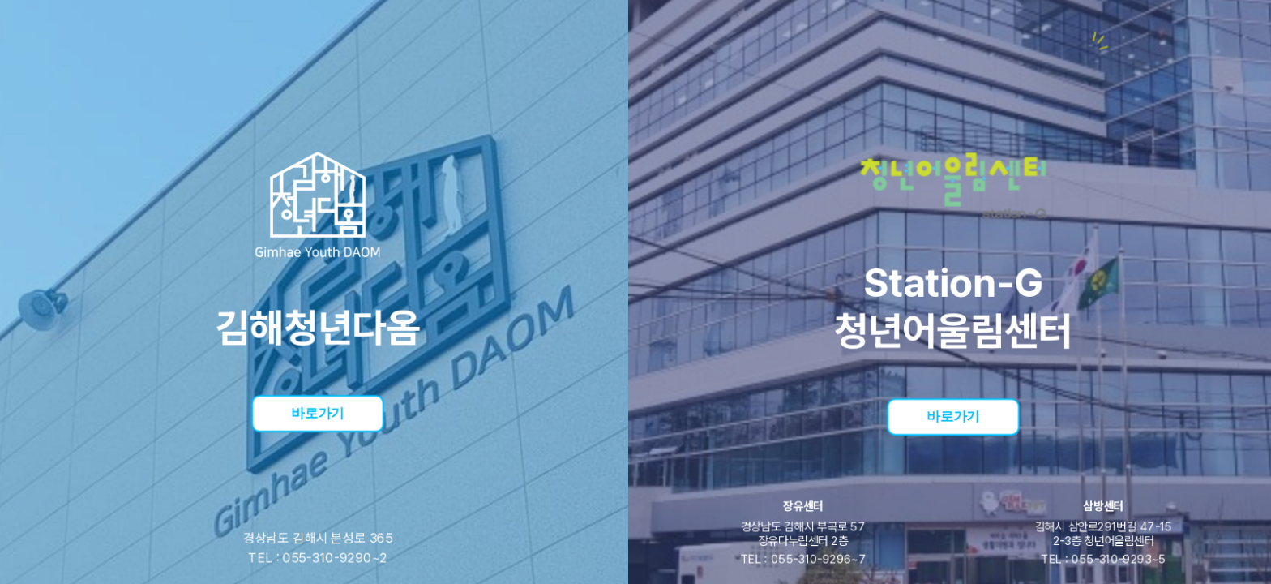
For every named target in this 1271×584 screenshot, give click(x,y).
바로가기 (317, 412)
